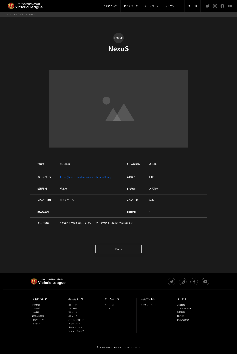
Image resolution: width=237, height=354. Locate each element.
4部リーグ (98, 4)
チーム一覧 (109, 304)
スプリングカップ (76, 319)
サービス (192, 6)
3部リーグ (79, 4)
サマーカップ (74, 323)
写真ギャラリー (39, 319)
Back (118, 249)
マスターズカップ (76, 331)
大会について (110, 6)
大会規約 (36, 312)
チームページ (151, 6)
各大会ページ (131, 6)
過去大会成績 (38, 315)
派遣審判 (79, 4)
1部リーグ (72, 304)
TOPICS (180, 315)
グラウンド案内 (184, 308)
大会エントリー (173, 6)
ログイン (108, 308)
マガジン (36, 323)
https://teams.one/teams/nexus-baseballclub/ (85, 177)
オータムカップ (75, 327)
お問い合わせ (183, 319)
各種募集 (181, 312)
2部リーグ (60, 4)
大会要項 (88, 4)
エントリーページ (149, 304)
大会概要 (70, 4)
